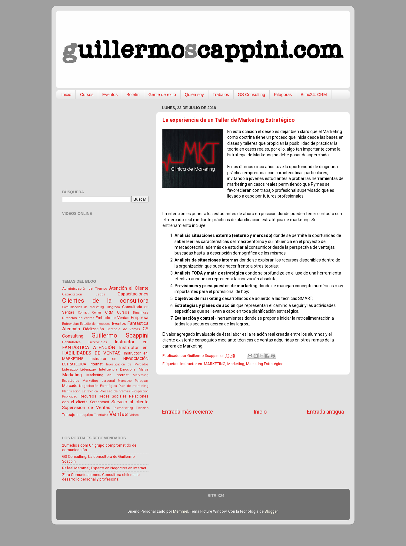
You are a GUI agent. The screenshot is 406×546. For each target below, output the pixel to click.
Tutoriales (101, 415)
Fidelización (93, 329)
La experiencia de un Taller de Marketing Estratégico (228, 120)
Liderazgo (70, 369)
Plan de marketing (133, 386)
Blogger (271, 511)
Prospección (139, 391)
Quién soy (194, 94)
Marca (143, 369)
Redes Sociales (113, 396)
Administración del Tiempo (84, 288)
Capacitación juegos (83, 294)
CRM (109, 312)
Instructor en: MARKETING (202, 363)
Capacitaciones (133, 294)
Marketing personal (98, 380)
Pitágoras (283, 94)
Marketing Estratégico (265, 363)
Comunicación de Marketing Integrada (91, 307)
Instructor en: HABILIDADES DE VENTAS (105, 350)
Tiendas (142, 408)
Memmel (180, 511)
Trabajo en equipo (77, 414)
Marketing (235, 363)
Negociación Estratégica (98, 386)
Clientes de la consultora (105, 300)
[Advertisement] (253, 391)
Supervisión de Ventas (86, 407)
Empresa (139, 317)
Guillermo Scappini (120, 335)
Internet (96, 364)
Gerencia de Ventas (123, 329)
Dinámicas (140, 312)
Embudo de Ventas (112, 317)
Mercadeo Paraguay (133, 380)
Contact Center (89, 312)
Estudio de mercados (95, 323)
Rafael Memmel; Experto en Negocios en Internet (104, 468)
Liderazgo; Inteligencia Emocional (108, 369)
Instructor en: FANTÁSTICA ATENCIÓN (105, 344)
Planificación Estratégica (80, 391)
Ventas (118, 414)
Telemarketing (123, 408)
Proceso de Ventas (115, 391)
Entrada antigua (325, 412)
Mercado (70, 385)
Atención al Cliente (128, 288)
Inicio (67, 94)
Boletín (133, 94)
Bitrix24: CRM (314, 94)
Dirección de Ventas (78, 318)
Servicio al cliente (129, 402)
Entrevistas (70, 323)
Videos (134, 415)
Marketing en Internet (107, 375)
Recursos (88, 396)
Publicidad (69, 396)
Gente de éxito (162, 94)
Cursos (86, 94)
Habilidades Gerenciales (84, 342)
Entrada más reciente (187, 412)
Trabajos (221, 94)
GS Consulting (251, 94)
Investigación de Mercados (127, 364)
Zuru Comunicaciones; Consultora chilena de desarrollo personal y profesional (101, 476)
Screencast (99, 402)
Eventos (110, 94)
